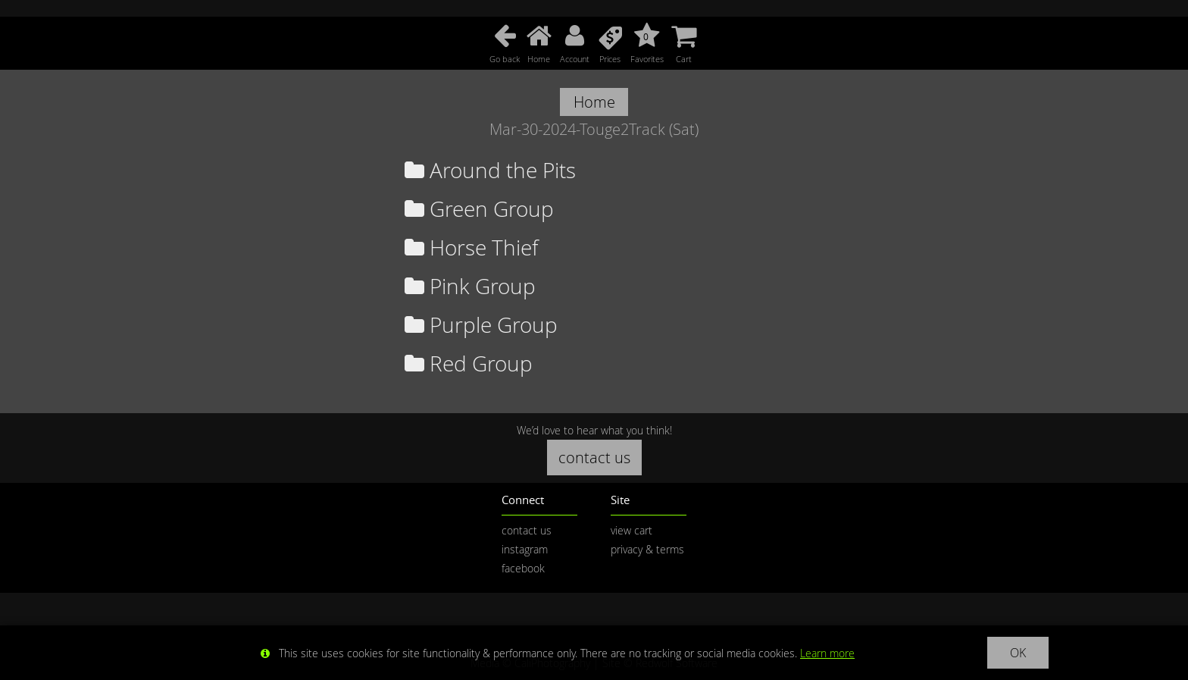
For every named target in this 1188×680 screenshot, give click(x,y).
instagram (525, 549)
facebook (523, 568)
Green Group (479, 209)
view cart (631, 530)
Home (594, 102)
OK (1018, 652)
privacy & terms (647, 549)
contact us (594, 457)
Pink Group (470, 286)
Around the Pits (490, 170)
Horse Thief (471, 247)
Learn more (827, 653)
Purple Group (481, 325)
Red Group (469, 363)
